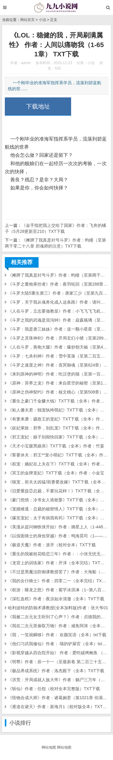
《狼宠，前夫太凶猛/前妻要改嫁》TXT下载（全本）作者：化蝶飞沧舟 (58, 481)
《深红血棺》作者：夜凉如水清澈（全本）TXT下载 (56, 598)
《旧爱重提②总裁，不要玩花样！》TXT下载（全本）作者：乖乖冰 (58, 490)
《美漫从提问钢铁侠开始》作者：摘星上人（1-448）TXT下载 (58, 526)
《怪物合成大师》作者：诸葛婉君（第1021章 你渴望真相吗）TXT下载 (58, 697)
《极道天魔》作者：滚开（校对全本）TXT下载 (52, 544)
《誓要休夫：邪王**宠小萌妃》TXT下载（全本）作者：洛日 (58, 455)
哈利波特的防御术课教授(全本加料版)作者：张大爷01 (58, 607)
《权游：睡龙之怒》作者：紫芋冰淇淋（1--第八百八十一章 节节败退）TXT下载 (58, 589)
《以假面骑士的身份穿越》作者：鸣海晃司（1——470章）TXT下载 (58, 535)
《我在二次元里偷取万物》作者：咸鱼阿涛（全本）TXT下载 (58, 625)
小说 (42, 20)
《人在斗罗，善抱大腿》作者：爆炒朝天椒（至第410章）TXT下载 (58, 347)
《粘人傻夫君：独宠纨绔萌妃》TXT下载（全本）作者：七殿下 (58, 410)
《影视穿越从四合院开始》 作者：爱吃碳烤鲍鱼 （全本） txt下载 (58, 652)
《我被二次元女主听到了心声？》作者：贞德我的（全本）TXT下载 (58, 616)
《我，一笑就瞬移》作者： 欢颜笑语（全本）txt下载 (57, 634)
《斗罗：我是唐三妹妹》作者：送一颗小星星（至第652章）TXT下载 (58, 329)
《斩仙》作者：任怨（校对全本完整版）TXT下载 (54, 688)
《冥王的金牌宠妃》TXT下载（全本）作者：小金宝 (56, 473)
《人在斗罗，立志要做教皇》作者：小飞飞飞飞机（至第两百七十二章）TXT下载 (58, 311)
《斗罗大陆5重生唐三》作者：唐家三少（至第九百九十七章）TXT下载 (58, 293)
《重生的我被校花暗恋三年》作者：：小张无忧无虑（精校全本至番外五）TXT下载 (58, 553)
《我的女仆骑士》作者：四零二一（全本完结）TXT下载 (58, 580)
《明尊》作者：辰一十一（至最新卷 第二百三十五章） (58, 661)
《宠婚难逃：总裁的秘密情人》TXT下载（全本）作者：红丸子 (58, 508)
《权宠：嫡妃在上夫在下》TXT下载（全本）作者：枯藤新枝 (58, 464)
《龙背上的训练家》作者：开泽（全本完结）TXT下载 (58, 562)
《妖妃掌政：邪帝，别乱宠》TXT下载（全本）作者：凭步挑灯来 (58, 428)
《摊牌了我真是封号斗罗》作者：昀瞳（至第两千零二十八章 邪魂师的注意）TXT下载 (58, 275)
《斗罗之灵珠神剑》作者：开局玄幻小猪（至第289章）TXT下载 (58, 338)
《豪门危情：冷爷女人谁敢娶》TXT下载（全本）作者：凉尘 (58, 499)
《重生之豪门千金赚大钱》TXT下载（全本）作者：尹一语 (58, 401)
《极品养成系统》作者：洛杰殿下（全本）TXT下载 (56, 670)
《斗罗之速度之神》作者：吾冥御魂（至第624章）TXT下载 (58, 365)
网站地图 (49, 747)
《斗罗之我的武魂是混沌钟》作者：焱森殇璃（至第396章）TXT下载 (58, 320)
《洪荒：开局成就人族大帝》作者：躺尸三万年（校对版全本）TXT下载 (58, 679)
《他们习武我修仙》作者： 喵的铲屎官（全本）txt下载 (58, 643)
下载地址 (38, 106)
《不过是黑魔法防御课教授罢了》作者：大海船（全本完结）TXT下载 (58, 571)
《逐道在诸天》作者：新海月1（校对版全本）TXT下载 (58, 706)
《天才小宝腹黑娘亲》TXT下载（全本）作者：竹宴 (56, 446)
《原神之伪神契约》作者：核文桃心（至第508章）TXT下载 (58, 392)
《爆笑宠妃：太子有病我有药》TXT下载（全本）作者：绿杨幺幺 (58, 517)
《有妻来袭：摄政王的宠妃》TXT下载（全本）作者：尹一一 (58, 419)
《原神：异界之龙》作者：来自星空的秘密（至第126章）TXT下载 (58, 383)
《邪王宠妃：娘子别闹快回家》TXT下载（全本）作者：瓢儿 (58, 437)
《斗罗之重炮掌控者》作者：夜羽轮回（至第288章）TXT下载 (58, 284)
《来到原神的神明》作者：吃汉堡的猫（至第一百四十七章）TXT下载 (58, 374)
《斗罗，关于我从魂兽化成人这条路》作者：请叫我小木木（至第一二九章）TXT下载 (58, 302)
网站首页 (27, 20)
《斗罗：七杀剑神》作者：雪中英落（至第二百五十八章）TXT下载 (58, 356)
